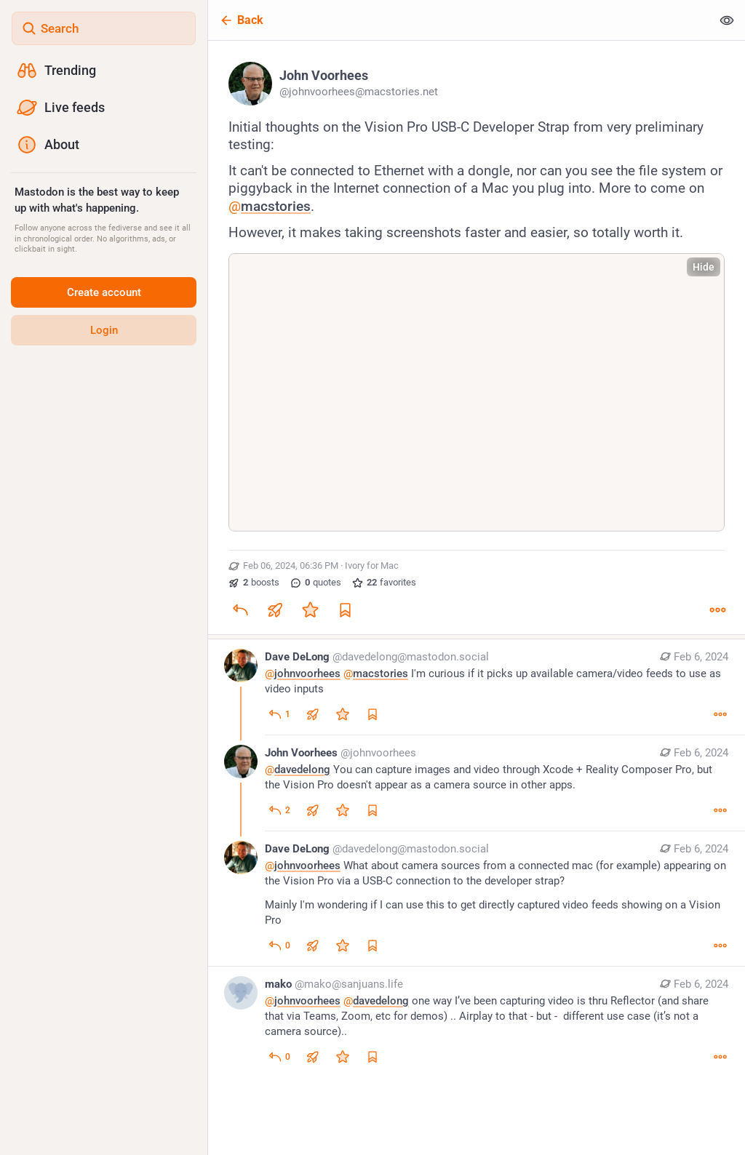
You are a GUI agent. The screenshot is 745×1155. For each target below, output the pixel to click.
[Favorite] (309, 609)
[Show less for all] (727, 20)
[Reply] (240, 609)
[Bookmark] (344, 609)
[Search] (104, 28)
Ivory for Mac (372, 565)
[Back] (460, 20)
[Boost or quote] (275, 609)
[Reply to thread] (279, 714)
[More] (717, 609)
